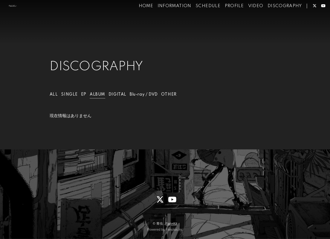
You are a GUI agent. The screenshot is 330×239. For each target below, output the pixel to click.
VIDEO (246, 23)
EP (84, 94)
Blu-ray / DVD (148, 94)
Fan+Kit (171, 223)
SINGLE (70, 94)
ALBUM (99, 94)
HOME (137, 23)
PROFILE (225, 23)
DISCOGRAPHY (276, 23)
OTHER (175, 94)
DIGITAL (120, 94)
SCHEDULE (199, 23)
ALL (54, 94)
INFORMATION (165, 23)
